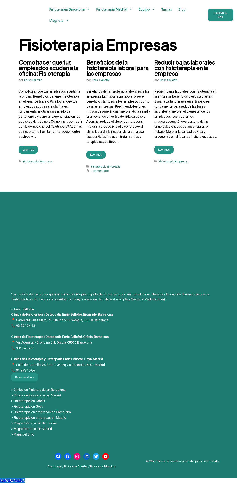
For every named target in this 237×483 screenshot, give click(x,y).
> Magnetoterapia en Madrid (31, 429)
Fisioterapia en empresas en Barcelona (42, 412)
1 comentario (100, 171)
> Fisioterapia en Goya (27, 406)
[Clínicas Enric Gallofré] (118, 283)
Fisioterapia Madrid (116, 9)
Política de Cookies (76, 466)
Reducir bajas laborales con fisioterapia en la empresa (184, 68)
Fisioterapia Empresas (37, 161)
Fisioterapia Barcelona (71, 9)
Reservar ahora (24, 377)
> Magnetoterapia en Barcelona (34, 423)
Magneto (60, 20)
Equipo (148, 9)
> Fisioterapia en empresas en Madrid (38, 418)
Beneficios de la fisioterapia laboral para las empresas (117, 68)
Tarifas (166, 9)
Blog (182, 9)
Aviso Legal (54, 466)
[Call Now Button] (12, 480)
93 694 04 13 (25, 326)
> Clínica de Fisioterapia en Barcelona (38, 390)
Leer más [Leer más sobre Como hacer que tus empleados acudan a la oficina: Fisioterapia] (28, 149)
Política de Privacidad (103, 466)
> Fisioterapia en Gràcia (28, 401)
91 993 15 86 (25, 370)
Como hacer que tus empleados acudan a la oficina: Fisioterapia (48, 68)
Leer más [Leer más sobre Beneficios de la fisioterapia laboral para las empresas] (96, 154)
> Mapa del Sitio (22, 434)
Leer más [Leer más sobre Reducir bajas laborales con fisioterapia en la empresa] (164, 149)
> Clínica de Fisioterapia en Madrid (36, 395)
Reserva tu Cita (220, 15)
